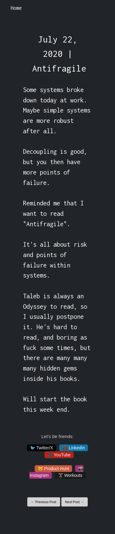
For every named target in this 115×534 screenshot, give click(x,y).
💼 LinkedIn (73, 447)
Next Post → (74, 502)
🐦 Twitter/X (41, 447)
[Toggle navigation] (102, 8)
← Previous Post (43, 502)
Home (16, 8)
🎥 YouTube (59, 454)
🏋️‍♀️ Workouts (70, 475)
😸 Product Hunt (53, 468)
